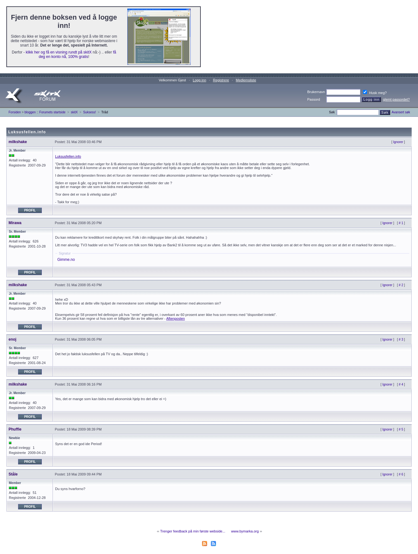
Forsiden (15, 112)
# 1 (401, 223)
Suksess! (89, 112)
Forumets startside (52, 112)
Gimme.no (66, 259)
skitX (74, 112)
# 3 (401, 339)
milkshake (18, 142)
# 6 (401, 474)
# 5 (401, 429)
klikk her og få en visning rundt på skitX (59, 52)
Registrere (221, 80)
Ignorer (398, 142)
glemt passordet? (396, 99)
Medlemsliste (246, 80)
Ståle (13, 474)
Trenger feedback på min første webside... (192, 531)
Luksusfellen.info (68, 156)
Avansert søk (401, 112)
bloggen (30, 112)
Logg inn (199, 80)
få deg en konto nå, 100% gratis (77, 54)
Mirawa (15, 223)
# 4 (401, 384)
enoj (12, 339)
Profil (30, 210)
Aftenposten (175, 318)
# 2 (401, 285)
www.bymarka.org (245, 531)
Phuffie (15, 429)
